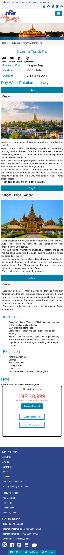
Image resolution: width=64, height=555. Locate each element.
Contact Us (7, 467)
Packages (15, 43)
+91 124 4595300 (15, 524)
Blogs (5, 472)
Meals (19, 61)
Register (6, 477)
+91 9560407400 (30, 534)
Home (5, 43)
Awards (5, 462)
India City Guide (9, 512)
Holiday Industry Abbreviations (16, 486)
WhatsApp (48, 552)
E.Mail (15, 552)
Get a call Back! (32, 425)
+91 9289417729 (33, 529)
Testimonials (8, 508)
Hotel (4, 61)
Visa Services (8, 498)
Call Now (31, 552)
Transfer (11, 61)
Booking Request (32, 406)
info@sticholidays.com (19, 539)
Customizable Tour (32, 417)
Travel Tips (7, 503)
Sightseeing (28, 61)
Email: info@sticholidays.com (37, 2)
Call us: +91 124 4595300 (13, 2)
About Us (6, 457)
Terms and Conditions (12, 481)
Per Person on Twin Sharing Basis (32, 400)
